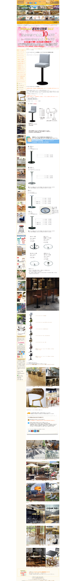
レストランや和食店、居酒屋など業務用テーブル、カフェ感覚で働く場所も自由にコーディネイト (42, 567)
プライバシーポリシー (38, 4)
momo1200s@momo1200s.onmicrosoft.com (38, 578)
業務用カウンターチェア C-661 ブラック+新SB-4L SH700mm (44, 356)
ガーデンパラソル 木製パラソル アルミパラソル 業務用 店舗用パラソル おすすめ (39, 480)
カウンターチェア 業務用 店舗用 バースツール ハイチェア (35, 523)
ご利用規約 (31, 4)
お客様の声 (25, 4)
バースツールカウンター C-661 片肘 (40, 342)
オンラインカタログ (20, 89)
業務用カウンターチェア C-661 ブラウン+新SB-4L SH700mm (44, 348)
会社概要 (50, 4)
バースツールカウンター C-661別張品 (40, 315)
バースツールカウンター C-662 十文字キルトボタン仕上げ (43, 322)
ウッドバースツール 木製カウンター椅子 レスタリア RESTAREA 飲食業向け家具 (39, 386)
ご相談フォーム (19, 83)
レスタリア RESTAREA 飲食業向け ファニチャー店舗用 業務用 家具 (37, 407)
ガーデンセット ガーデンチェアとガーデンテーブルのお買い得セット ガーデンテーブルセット (41, 459)
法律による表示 (44, 4)
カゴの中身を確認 (56, 4)
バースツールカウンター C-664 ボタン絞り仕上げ (42, 335)
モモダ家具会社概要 (20, 87)
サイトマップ (20, 4)
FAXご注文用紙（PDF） (20, 85)
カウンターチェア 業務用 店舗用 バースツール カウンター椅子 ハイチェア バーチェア (40, 364)
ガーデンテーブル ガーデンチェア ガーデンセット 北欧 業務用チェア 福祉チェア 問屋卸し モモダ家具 (39, 580)
